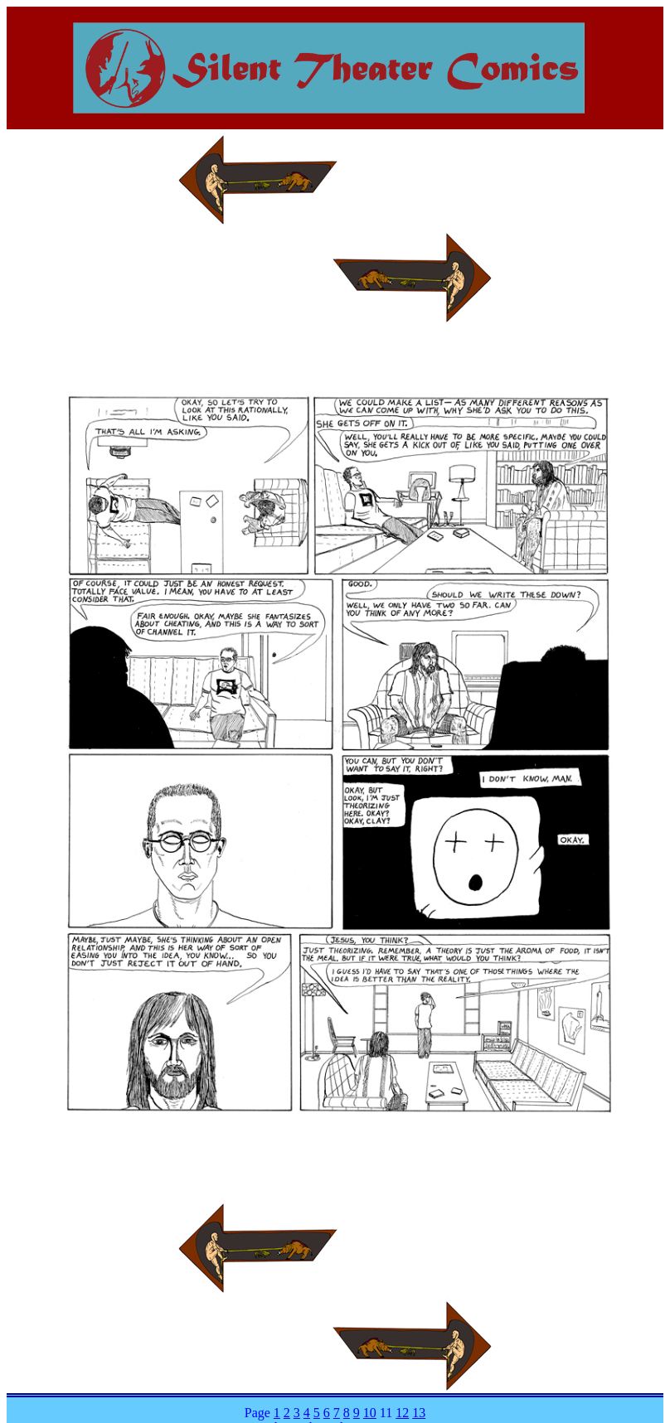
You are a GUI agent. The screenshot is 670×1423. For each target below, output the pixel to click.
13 (418, 1413)
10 (369, 1413)
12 (402, 1413)
